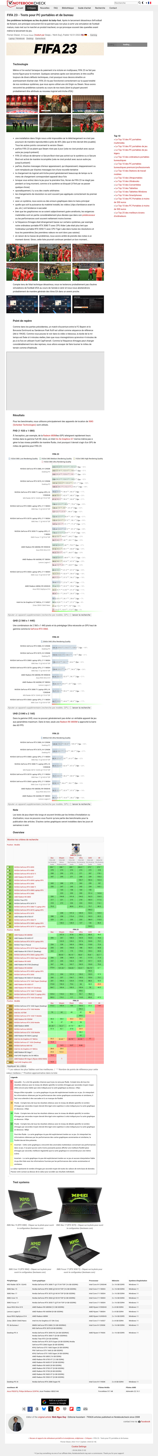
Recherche (100, 8)
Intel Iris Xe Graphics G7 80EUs (26, 1049)
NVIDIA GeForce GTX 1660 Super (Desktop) (30, 981)
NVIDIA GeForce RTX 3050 (24, 975)
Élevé (72, 858)
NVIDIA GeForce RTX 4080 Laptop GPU (28, 890)
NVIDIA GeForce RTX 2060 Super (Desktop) (30, 958)
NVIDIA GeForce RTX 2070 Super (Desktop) (30, 948)
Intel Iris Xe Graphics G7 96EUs (26, 1039)
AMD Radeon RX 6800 (22, 897)
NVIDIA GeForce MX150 (23, 1046)
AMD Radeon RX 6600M (23, 968)
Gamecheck (40, 39)
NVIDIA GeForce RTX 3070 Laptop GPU (28, 942)
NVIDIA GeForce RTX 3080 (24, 894)
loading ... (112, 45)
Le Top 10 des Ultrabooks (127, 181)
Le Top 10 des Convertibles (128, 185)
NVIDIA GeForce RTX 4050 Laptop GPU (28, 971)
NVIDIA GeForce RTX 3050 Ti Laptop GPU (29, 994)
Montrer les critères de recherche (22, 839)
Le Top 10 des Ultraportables (128, 178)
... (88, 35)
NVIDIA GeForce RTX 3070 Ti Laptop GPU (29, 927)
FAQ (56, 8)
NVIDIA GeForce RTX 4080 (24, 870)
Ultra (81, 858)
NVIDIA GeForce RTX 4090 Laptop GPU (28, 880)
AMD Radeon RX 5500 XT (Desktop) (27, 988)
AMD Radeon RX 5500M (23, 1019)
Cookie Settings (79, 1446)
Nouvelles (44, 8)
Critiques (31, 8)
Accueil (19, 8)
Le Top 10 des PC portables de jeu (131, 146)
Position (10, 845)
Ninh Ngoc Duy (59, 1417)
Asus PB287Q (12, 1391)
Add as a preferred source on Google (54, 1401)
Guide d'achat (84, 8)
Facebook (144, 1421)
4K (99, 858)
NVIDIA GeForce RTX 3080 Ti (25, 887)
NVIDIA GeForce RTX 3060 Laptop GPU (28, 955)
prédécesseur (88, 215)
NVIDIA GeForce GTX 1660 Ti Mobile (28, 991)
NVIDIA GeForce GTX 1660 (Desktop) (28, 998)
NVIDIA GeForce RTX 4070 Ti (25, 874)
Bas (52, 858)
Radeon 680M (49, 435)
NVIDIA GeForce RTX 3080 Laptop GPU (28, 923)
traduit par (40, 35)
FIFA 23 (73, 855)
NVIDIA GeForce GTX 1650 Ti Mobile (28, 1016)
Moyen (61, 858)
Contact (113, 8)
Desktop (29, 39)
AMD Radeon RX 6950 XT (23, 877)
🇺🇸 (82, 35)
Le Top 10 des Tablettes (126, 188)
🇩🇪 (85, 35)
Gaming (93, 35)
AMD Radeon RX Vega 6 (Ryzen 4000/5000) (30, 1059)
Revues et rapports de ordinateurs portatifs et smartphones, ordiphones (56, 1438)
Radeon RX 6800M (69, 722)
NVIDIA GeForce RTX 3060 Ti (25, 920)
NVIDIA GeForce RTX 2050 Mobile (27, 1023)
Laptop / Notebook (17, 39)
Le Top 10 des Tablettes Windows (131, 191)
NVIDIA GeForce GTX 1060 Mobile (27, 1009)
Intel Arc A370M (20, 1013)
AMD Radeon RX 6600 (22, 961)
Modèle (17, 845)
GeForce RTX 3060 (39, 629)
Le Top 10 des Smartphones (128, 195)
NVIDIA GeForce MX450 (23, 1029)
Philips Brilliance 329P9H (29, 1391)
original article (44, 1417)
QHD (90, 858)
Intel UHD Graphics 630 (23, 1062)
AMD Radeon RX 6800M (23, 935)
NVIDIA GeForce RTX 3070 (24, 913)
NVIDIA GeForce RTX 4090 (24, 867)
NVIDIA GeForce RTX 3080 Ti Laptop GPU (29, 907)
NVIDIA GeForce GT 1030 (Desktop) (27, 1042)
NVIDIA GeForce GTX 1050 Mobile (27, 1032)
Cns (8, 1176)
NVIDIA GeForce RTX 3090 (24, 884)
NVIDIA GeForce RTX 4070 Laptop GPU (28, 910)
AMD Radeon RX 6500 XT (23, 984)
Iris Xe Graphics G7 (64, 439)
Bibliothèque (68, 8)
